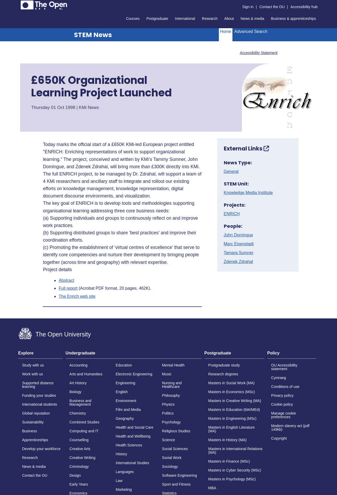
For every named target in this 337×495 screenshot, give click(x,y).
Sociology (170, 466)
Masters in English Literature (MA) (231, 429)
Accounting (79, 365)
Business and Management (81, 402)
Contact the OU (272, 7)
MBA (212, 488)
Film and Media (128, 409)
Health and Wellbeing (133, 436)
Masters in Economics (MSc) (231, 392)
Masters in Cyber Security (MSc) (234, 470)
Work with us (32, 374)
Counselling (79, 440)
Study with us (33, 365)
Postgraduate (157, 18)
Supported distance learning (38, 385)
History (121, 454)
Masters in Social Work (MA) (231, 383)
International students (39, 404)
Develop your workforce (41, 449)
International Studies (132, 463)
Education (124, 365)
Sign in (248, 7)
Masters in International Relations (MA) (235, 451)
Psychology (171, 422)
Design (75, 475)
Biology (76, 392)
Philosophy (171, 395)
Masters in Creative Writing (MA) (234, 401)
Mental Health (173, 365)
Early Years (79, 484)
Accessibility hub (304, 7)
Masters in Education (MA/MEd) (234, 409)
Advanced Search (250, 31)
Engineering (125, 383)
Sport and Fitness (176, 484)
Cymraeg (278, 378)
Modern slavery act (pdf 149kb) (290, 428)
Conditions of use (285, 387)
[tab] (40, 355)
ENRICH (232, 214)
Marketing (124, 489)
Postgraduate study (224, 365)
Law (119, 481)
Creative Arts (80, 449)
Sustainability (33, 422)
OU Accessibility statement (284, 367)
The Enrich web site (77, 296)
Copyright (279, 438)
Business (29, 431)
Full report (68, 288)
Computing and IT (84, 431)
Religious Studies (176, 431)
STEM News (93, 35)
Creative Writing (82, 458)
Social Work (171, 458)
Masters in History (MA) (227, 440)
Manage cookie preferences (283, 415)
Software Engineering (179, 475)
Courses (133, 18)
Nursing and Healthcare (172, 385)
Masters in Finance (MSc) (229, 461)
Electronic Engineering (134, 374)
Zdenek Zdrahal (238, 262)
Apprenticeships (35, 440)
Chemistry (78, 413)
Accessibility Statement (258, 53)
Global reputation (36, 413)
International (185, 18)
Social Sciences (175, 449)
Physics (168, 404)
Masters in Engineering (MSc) (232, 418)
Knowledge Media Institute (248, 193)
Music (167, 374)
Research (210, 18)
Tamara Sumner (239, 253)
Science (168, 440)
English (122, 392)
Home (225, 31)
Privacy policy (282, 395)
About (229, 18)
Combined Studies (84, 422)
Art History (78, 383)
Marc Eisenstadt (239, 244)
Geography (125, 418)
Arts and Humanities (86, 374)
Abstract (66, 280)
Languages (125, 472)
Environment (126, 401)
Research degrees (223, 374)
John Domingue (238, 235)
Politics (168, 413)
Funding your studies (39, 395)
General (231, 172)
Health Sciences (129, 445)
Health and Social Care (134, 427)
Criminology (79, 466)
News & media (252, 18)
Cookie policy (282, 404)
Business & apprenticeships (293, 18)
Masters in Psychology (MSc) (232, 479)
